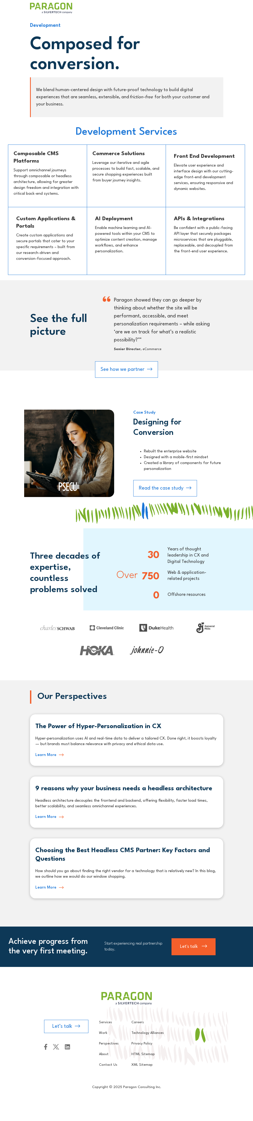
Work (103, 1033)
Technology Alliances (147, 1033)
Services (105, 1022)
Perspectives (109, 1043)
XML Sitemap (142, 1065)
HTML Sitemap (143, 1054)
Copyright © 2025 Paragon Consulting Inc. (126, 1087)
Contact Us (108, 1065)
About (104, 1054)
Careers (137, 1022)
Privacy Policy (141, 1043)
